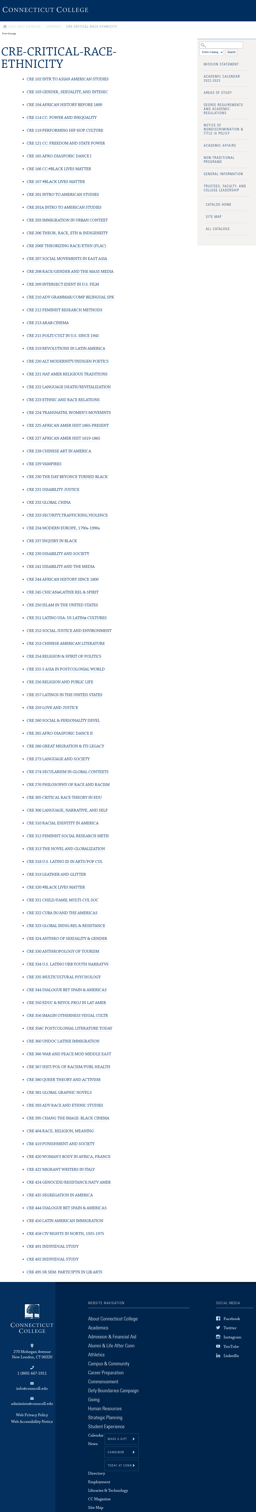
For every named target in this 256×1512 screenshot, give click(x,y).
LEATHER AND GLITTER (56, 874)
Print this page (9, 33)
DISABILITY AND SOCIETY (58, 554)
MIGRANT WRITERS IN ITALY (61, 1169)
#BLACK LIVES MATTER (56, 182)
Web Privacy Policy (32, 1415)
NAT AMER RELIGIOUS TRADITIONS (67, 374)
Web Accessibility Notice (32, 1421)
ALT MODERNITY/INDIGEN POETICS (68, 361)
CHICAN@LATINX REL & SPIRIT (63, 592)
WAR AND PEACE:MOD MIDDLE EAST (69, 1054)
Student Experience (106, 1426)
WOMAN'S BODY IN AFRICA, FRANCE (69, 1156)
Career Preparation (106, 1372)
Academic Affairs (220, 145)
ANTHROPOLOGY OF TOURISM (63, 951)
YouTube (231, 1346)
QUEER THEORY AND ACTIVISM (63, 1079)
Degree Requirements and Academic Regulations (223, 109)
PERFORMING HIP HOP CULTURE (65, 130)
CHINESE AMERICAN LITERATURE (66, 643)
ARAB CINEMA (48, 323)
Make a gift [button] (117, 1439)
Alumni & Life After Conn (111, 1345)
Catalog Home (218, 204)
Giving (94, 1399)
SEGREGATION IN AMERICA (60, 1195)
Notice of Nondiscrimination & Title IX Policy (223, 129)
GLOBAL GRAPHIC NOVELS (59, 1092)
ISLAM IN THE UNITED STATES (62, 605)
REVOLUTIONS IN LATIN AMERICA (66, 348)
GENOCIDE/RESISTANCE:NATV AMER (69, 1182)
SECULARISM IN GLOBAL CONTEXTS (68, 772)
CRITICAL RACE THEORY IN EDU (64, 797)
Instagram (232, 1337)
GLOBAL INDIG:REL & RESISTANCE (66, 926)
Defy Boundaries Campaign (113, 1390)
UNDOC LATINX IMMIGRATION (63, 1041)
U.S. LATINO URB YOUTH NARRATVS (68, 964)
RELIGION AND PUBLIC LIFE (60, 682)
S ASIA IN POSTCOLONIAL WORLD (66, 669)
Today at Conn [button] (120, 1465)
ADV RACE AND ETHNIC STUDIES (65, 1105)
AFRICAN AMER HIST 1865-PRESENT (68, 425)
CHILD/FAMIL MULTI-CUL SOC (62, 900)
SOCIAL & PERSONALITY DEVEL (63, 720)
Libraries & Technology (108, 1490)
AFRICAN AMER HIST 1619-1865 (63, 438)
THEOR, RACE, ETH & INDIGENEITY (67, 233)
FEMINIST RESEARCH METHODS (64, 310)
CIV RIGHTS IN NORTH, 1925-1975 (65, 1233)
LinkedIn (231, 1355)
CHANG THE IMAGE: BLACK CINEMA (68, 1118)
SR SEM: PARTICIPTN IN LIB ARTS (64, 1272)
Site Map (214, 217)
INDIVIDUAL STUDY (53, 1246)
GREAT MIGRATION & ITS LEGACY (65, 746)
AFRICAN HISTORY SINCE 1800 (63, 579)
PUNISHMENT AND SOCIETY (61, 1144)
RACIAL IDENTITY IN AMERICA (63, 823)
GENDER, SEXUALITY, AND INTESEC (67, 92)
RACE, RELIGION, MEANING (60, 1131)
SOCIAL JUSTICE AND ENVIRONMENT (69, 630)
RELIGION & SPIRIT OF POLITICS (64, 656)
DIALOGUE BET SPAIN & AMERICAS (67, 990)
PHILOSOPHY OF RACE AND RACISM (68, 784)
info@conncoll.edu (32, 1388)
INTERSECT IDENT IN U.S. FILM (63, 284)
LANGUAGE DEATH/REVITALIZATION (69, 387)
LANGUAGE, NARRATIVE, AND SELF (67, 810)
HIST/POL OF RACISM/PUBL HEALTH (68, 1067)
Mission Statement (221, 64)
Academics (98, 1327)
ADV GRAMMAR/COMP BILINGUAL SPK (70, 297)
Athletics (96, 1354)
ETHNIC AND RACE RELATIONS (63, 400)
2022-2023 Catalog (24, 26)
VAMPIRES (44, 464)
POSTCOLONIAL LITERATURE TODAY (69, 1028)
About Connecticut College (113, 1319)
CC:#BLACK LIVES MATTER (59, 169)
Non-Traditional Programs (219, 160)
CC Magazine (99, 1499)
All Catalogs (218, 229)
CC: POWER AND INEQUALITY (62, 117)
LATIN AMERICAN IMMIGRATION (65, 1221)
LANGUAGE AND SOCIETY (58, 759)
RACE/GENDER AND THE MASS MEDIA (70, 271)
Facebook (232, 1319)
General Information (223, 174)
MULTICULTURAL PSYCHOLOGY (64, 977)
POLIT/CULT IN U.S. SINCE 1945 (63, 335)
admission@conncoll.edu (32, 1403)
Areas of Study (218, 92)
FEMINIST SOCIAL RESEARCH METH (68, 836)
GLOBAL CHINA (49, 502)
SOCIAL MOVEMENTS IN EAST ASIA (67, 258)
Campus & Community (108, 1363)
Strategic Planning (105, 1417)
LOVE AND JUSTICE (52, 707)
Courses (53, 26)
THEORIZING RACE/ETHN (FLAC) (66, 246)
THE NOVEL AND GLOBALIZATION (66, 849)
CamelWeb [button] (116, 1452)
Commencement (103, 1381)
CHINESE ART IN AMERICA (59, 451)
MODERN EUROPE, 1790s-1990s (63, 528)
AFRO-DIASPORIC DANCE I (59, 156)
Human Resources (105, 1408)
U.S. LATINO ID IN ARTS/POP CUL (65, 861)
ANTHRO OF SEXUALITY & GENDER (67, 938)
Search (231, 52)
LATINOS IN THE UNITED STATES (64, 695)
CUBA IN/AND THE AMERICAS (62, 913)
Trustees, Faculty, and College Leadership (225, 188)
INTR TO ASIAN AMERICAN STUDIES (68, 79)
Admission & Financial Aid (112, 1336)
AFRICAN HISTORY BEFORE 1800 (64, 105)
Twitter (230, 1328)
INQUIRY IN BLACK (52, 541)
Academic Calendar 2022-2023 (222, 78)
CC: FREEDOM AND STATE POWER (66, 143)
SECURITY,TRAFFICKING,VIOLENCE (67, 515)
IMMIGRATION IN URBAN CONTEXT (67, 220)
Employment (99, 1482)
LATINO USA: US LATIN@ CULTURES (67, 618)
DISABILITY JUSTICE (53, 489)
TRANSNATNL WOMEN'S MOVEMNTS (69, 412)
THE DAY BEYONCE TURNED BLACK (67, 477)
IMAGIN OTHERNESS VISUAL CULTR (67, 1015)
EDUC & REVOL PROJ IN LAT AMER (66, 1003)
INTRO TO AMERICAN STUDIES (63, 194)
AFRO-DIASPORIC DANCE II (60, 733)
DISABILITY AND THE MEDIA (61, 566)
